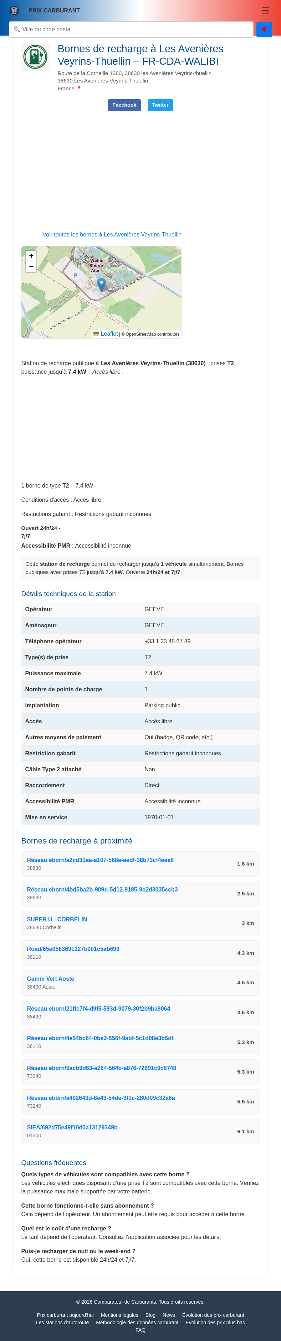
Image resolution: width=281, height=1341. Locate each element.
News (169, 1315)
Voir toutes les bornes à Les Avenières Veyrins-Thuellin (112, 235)
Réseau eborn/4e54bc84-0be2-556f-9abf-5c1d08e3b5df (100, 1038)
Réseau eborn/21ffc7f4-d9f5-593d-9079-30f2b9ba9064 (98, 1009)
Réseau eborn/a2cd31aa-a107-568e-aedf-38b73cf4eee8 (100, 860)
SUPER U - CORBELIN (57, 919)
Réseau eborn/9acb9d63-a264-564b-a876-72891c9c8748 (101, 1068)
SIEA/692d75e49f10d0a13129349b (72, 1127)
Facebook (124, 105)
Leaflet (105, 334)
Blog (150, 1315)
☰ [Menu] (266, 10)
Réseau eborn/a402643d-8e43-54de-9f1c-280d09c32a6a (101, 1098)
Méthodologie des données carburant (137, 1322)
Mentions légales (119, 1315)
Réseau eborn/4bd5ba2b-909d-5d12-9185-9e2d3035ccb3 (102, 890)
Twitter (160, 105)
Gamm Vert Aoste (50, 979)
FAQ (140, 1330)
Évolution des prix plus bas (215, 1322)
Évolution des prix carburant (213, 1315)
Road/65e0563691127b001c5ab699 (73, 949)
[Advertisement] (140, 166)
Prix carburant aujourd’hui (65, 1315)
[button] (101, 285)
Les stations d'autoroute (62, 1322)
